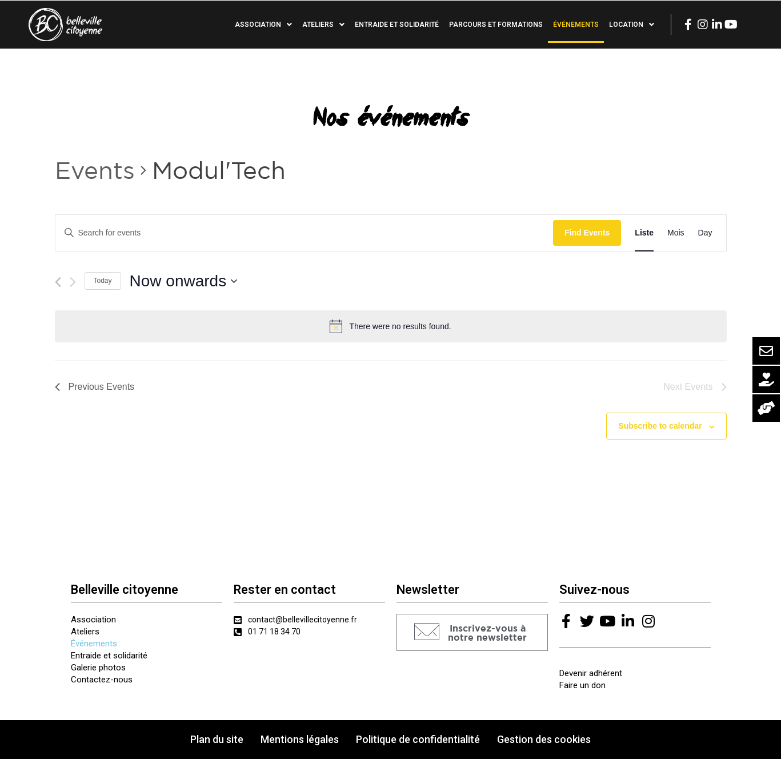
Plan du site (216, 739)
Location (631, 25)
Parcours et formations (496, 25)
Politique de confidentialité (418, 739)
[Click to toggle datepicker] (184, 281)
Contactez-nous (102, 679)
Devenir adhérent (590, 673)
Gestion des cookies (544, 739)
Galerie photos (98, 667)
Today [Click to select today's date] (103, 281)
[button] (472, 632)
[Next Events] (73, 282)
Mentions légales (300, 739)
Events (95, 170)
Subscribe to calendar (660, 425)
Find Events (587, 232)
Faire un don (582, 685)
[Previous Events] (58, 282)
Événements (576, 25)
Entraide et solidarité (397, 25)
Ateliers (323, 25)
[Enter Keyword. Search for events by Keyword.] (304, 233)
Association (263, 25)
